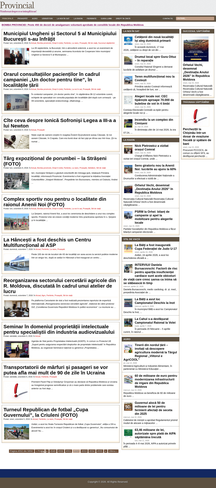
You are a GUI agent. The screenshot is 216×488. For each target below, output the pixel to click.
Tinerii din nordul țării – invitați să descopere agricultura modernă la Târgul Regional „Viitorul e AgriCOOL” (150, 352)
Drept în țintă (123, 19)
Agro (35, 19)
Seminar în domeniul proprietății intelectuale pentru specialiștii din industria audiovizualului (58, 329)
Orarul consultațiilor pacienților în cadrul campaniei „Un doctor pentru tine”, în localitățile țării (51, 79)
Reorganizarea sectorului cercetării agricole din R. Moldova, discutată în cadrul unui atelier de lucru (59, 286)
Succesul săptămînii (106, 43)
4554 (92, 451)
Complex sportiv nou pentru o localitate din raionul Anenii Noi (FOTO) (54, 201)
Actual (33, 43)
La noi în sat (63, 19)
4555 (99, 451)
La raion (78, 19)
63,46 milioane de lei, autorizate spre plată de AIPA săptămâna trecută (155, 433)
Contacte (168, 19)
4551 (68, 451)
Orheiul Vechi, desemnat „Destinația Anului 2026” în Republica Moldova (154, 189)
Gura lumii (106, 19)
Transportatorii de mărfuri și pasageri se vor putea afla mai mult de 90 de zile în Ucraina (55, 369)
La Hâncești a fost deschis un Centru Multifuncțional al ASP (47, 242)
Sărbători (47, 19)
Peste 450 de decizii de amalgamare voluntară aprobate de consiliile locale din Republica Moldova (86, 24)
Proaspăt (22, 19)
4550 (60, 451)
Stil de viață (92, 43)
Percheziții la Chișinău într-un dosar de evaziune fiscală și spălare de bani (197, 136)
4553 (84, 451)
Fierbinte (92, 19)
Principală (7, 19)
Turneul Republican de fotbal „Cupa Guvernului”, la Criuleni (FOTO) (45, 412)
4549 (52, 451)
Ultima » (113, 451)
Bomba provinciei (44, 43)
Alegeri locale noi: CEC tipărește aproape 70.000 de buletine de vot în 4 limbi (154, 100)
